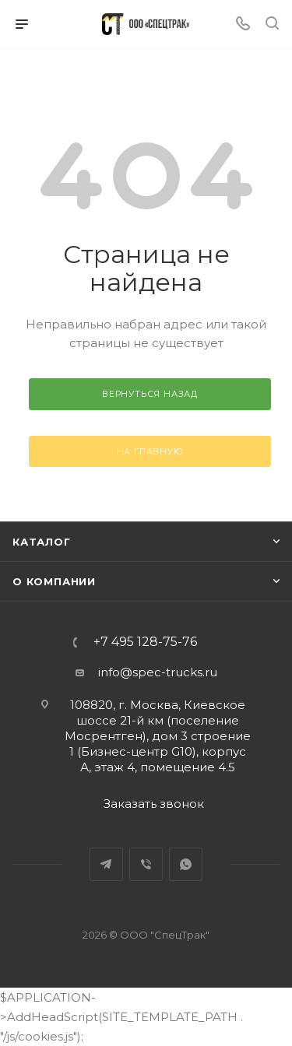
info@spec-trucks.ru (157, 672)
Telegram (106, 864)
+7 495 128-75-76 (145, 642)
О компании (54, 581)
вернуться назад (150, 393)
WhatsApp (185, 864)
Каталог (41, 541)
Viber (146, 864)
